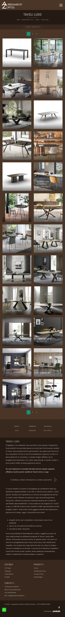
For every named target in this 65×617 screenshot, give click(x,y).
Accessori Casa (38, 574)
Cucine (36, 568)
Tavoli (37, 19)
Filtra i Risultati (32, 27)
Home (18, 19)
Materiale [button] (48, 426)
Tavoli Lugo (45, 19)
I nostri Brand (9, 574)
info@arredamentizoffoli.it (16, 596)
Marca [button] (16, 426)
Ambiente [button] (32, 426)
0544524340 (11, 593)
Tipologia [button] (32, 430)
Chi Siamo (8, 568)
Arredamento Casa (27, 19)
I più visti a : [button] (48, 430)
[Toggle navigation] (61, 5)
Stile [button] (17, 430)
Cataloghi (8, 571)
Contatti (7, 577)
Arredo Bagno (38, 577)
